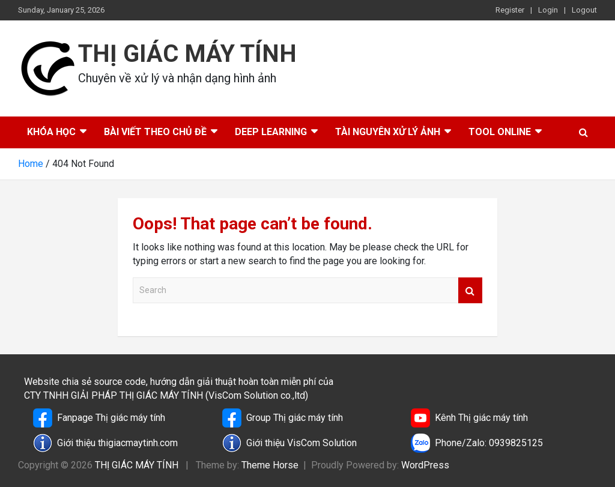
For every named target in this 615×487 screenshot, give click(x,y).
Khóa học (51, 132)
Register (509, 9)
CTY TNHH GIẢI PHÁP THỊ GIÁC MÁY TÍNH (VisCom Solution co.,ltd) (166, 395)
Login (548, 9)
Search (470, 290)
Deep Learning (271, 132)
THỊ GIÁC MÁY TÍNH (187, 54)
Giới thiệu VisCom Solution (289, 443)
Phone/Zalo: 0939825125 (477, 443)
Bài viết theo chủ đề (155, 132)
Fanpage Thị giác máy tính (99, 418)
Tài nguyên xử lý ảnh (387, 132)
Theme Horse (269, 465)
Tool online (499, 132)
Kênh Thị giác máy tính (469, 418)
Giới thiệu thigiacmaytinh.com (105, 443)
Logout (584, 9)
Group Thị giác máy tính (282, 418)
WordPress (425, 465)
